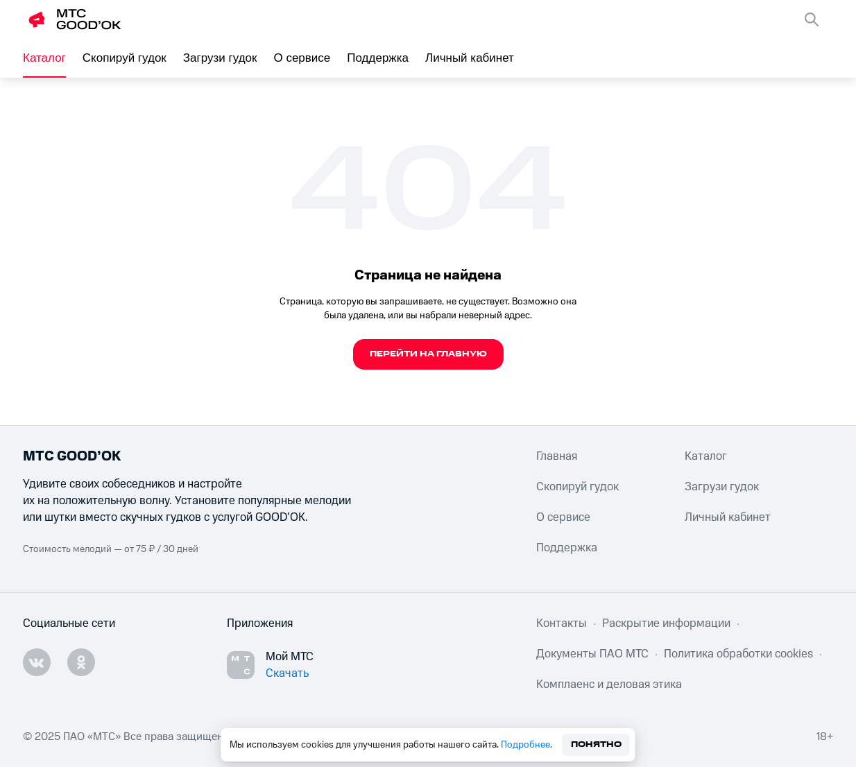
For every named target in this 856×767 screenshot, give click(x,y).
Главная (556, 456)
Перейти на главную (428, 354)
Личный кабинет (469, 57)
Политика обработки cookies (738, 654)
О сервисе (301, 57)
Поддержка (378, 57)
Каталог (44, 57)
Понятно (596, 744)
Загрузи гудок (220, 57)
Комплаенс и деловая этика (609, 684)
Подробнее (525, 744)
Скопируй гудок (124, 57)
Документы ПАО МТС (592, 654)
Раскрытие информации (666, 623)
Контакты (561, 623)
